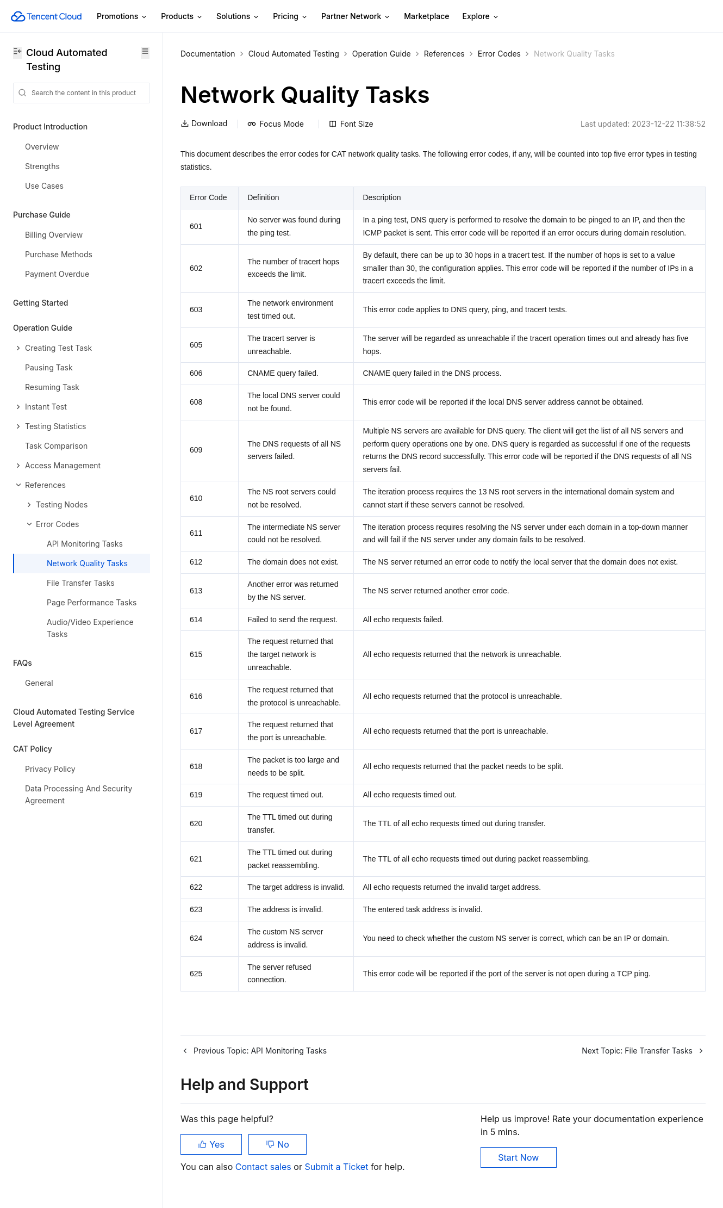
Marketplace (426, 16)
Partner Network (356, 16)
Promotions (122, 16)
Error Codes (499, 53)
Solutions (238, 16)
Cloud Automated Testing (293, 53)
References (444, 53)
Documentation (207, 53)
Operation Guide (381, 53)
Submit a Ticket (337, 1166)
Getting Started (40, 302)
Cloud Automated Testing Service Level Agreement (74, 717)
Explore (481, 16)
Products (182, 16)
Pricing (290, 16)
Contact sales (264, 1166)
